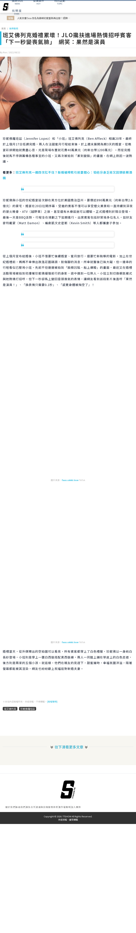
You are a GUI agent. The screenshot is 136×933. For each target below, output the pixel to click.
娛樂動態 (13, 28)
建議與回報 (42, 807)
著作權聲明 (64, 807)
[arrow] (6, 7)
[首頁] (68, 789)
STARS (16, 12)
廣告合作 (31, 807)
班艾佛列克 (10, 708)
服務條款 (53, 807)
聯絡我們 (20, 807)
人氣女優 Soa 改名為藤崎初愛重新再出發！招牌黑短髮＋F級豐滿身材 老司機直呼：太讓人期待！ (44, 18)
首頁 (3, 28)
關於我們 (10, 807)
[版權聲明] (52, 701)
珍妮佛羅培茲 (27, 708)
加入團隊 (76, 807)
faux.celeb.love (70, 480)
